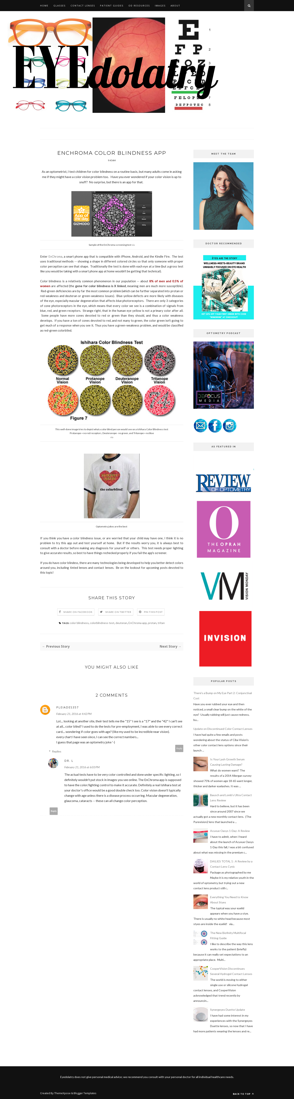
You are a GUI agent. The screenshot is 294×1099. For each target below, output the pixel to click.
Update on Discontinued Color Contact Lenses (222, 728)
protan (152, 623)
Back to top (243, 1093)
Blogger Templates (85, 1093)
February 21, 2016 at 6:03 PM (82, 767)
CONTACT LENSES (83, 5)
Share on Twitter (118, 612)
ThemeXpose (62, 1093)
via (133, 245)
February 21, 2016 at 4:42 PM (74, 714)
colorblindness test (102, 623)
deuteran (121, 623)
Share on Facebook (78, 612)
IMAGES (160, 5)
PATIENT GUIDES (111, 5)
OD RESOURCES (139, 5)
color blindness (79, 623)
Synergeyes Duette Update (227, 1009)
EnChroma (55, 256)
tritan (161, 623)
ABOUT (175, 5)
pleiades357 (67, 707)
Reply (179, 748)
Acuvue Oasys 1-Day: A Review (230, 830)
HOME (44, 5)
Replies (56, 751)
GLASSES (59, 5)
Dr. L (68, 761)
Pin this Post (153, 612)
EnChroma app (137, 623)
